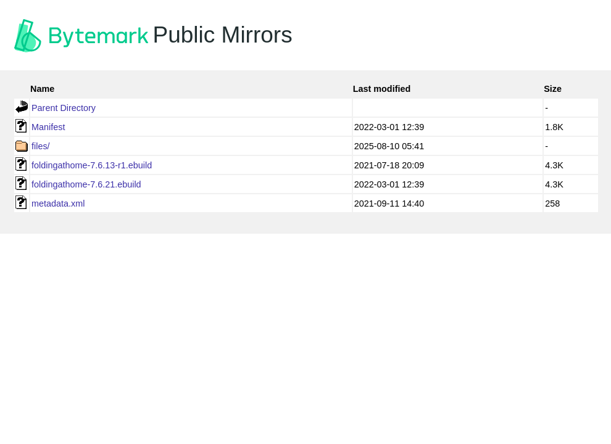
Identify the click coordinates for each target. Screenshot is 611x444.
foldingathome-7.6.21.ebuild (86, 184)
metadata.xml (58, 203)
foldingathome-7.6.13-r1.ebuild (91, 165)
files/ (40, 146)
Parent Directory (63, 108)
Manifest (48, 127)
